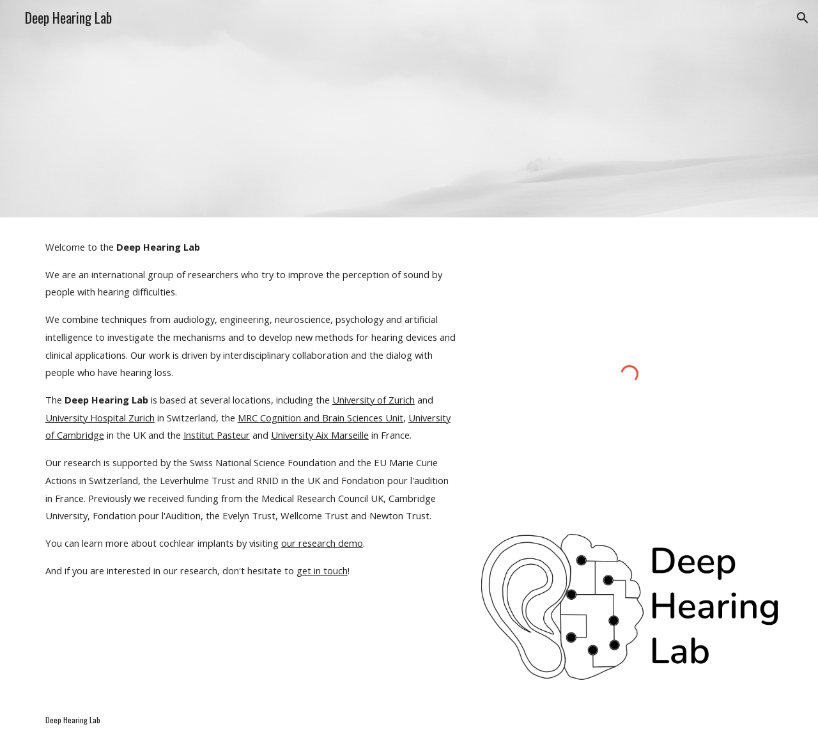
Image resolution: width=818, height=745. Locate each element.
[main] (251, 408)
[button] (802, 18)
